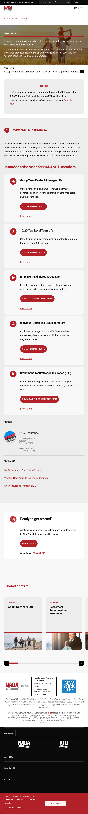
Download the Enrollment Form (39, 399)
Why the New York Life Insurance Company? (26, 478)
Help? (67, 2)
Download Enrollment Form (37, 299)
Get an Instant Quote (33, 206)
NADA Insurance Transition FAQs (21, 485)
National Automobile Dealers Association (18, 2)
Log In (44, 2)
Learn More (26, 216)
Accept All (55, 803)
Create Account (55, 2)
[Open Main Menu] (79, 8)
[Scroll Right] (82, 71)
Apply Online (29, 544)
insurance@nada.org (27, 450)
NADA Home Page (10, 18)
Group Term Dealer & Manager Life (22, 71)
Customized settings (14, 807)
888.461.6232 (24, 448)
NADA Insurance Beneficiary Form (21, 470)
